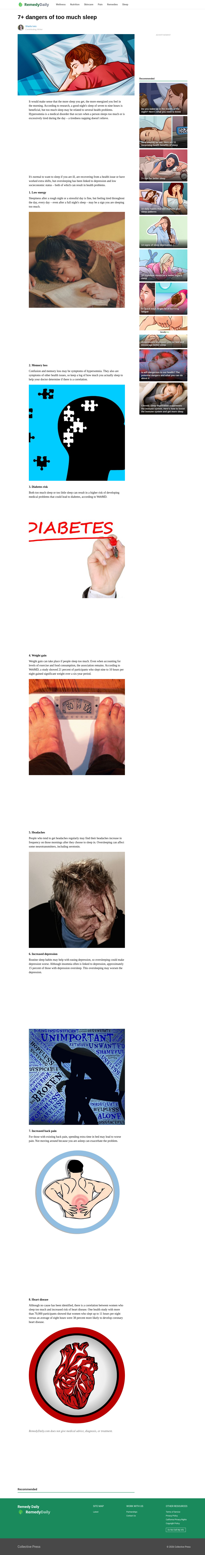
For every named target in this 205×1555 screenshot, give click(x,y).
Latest (95, 1512)
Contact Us (131, 1516)
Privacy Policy (172, 1516)
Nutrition (75, 4)
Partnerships (131, 1512)
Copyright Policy (173, 1523)
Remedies (112, 4)
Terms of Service (173, 1512)
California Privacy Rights (176, 1519)
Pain (100, 4)
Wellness (61, 4)
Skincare (88, 4)
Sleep (125, 4)
